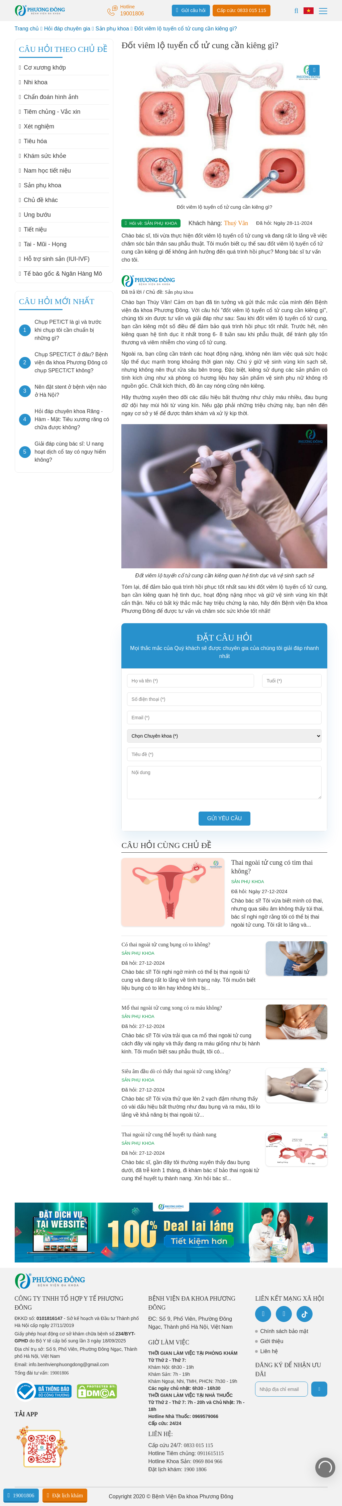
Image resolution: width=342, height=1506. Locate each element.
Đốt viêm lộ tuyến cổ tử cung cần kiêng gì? (185, 28)
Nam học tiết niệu (45, 170)
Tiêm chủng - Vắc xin (50, 111)
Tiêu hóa (33, 141)
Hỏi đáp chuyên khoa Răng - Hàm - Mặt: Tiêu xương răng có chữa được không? (72, 419)
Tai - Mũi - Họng (43, 244)
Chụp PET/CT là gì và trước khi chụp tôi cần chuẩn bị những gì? (68, 330)
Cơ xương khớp (42, 67)
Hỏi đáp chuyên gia (67, 28)
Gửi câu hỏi (191, 10)
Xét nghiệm (36, 126)
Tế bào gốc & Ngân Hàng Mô (60, 273)
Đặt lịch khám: (177, 1469)
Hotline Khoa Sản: (185, 1461)
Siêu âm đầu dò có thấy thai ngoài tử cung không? (176, 1071)
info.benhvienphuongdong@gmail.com (69, 1364)
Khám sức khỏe (43, 156)
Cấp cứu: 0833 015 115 (241, 10)
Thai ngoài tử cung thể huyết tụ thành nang (168, 1134)
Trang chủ (27, 28)
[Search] (296, 10)
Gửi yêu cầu (224, 818)
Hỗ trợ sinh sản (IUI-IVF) (54, 259)
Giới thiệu (271, 1341)
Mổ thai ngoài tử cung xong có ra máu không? (171, 1008)
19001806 (21, 1495)
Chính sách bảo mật (284, 1331)
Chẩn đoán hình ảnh (49, 97)
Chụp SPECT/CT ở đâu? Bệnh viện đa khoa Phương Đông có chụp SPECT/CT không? (71, 362)
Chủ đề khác (38, 200)
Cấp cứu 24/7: (180, 1445)
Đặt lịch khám (65, 1495)
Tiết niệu (33, 229)
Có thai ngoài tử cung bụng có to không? (165, 944)
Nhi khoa (33, 82)
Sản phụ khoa (112, 28)
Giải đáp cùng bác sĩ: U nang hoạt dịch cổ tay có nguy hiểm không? (70, 452)
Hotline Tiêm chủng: (186, 1453)
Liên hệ (269, 1351)
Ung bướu (35, 214)
